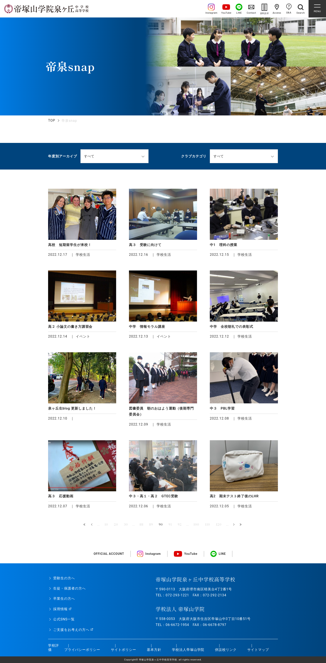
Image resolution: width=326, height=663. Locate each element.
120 (219, 524)
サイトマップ (258, 650)
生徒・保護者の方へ (69, 588)
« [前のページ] (92, 524)
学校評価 (53, 647)
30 (126, 524)
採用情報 (60, 609)
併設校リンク (226, 650)
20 (116, 524)
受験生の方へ (64, 578)
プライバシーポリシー (82, 650)
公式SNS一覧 (64, 619)
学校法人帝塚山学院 (188, 650)
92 (180, 524)
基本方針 (154, 650)
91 (170, 524)
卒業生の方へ (64, 599)
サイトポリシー (123, 650)
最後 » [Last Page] (241, 524)
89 (151, 524)
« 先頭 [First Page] (85, 524)
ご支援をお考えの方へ (71, 630)
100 (196, 524)
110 (207, 524)
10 (106, 524)
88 (141, 524)
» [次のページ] (234, 524)
